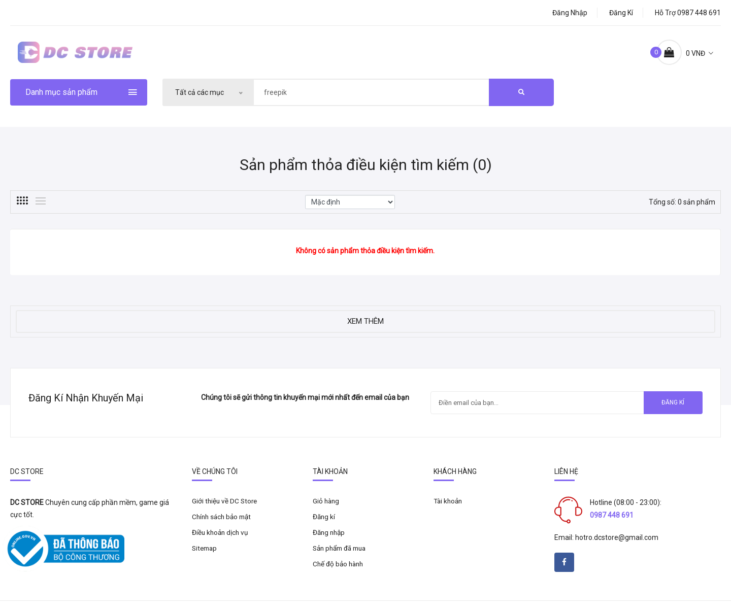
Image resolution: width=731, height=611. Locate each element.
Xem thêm (365, 326)
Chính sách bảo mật (223, 526)
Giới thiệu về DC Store (225, 509)
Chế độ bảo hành (339, 574)
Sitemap (205, 558)
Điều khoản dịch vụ (221, 542)
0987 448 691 (612, 523)
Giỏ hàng (327, 509)
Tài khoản (449, 509)
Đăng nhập (569, 13)
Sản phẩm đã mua (342, 558)
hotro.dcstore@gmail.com (616, 545)
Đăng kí (621, 13)
